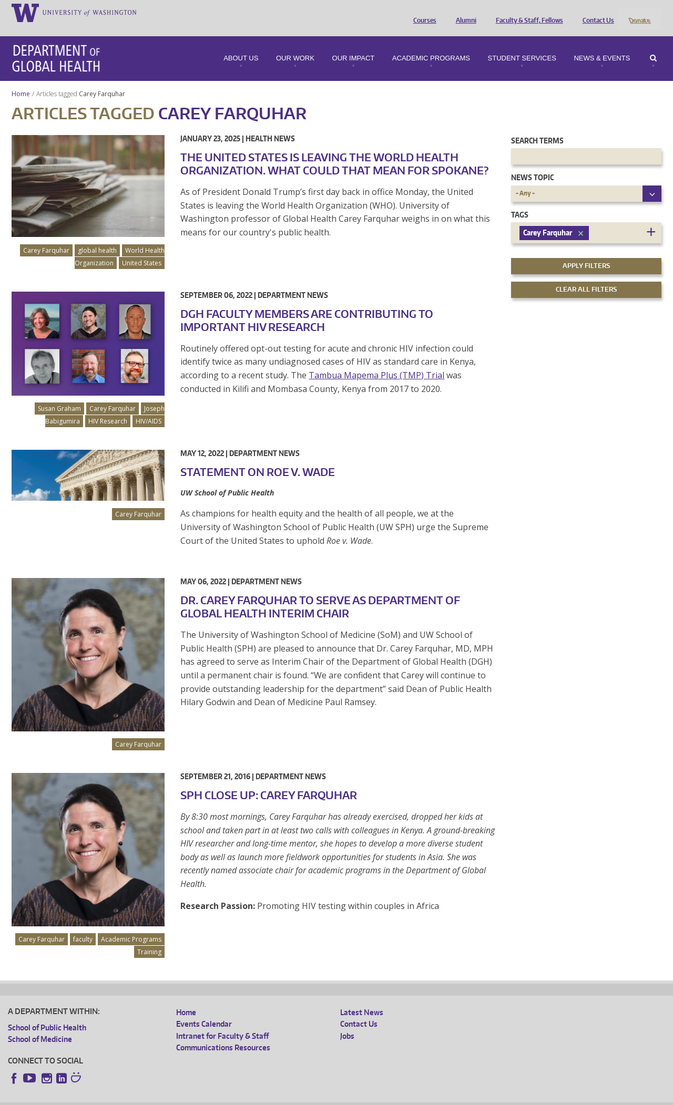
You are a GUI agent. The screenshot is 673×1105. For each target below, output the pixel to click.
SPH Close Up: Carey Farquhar (268, 781)
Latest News (361, 998)
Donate (639, 12)
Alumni (463, 12)
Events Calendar (204, 1010)
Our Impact (353, 44)
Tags (519, 200)
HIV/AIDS (148, 406)
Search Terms (537, 126)
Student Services (522, 44)
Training (149, 937)
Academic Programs (431, 44)
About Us (240, 44)
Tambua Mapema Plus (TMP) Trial (376, 361)
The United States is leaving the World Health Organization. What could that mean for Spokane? (334, 149)
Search (653, 44)
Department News (293, 280)
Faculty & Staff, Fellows (526, 12)
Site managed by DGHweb (252, 1097)
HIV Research (107, 406)
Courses (422, 12)
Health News (270, 124)
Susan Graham (59, 394)
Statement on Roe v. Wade (257, 457)
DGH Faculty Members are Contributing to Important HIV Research (306, 306)
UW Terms (190, 1097)
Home (21, 79)
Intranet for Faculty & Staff (222, 1021)
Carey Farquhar (103, 79)
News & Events (602, 44)
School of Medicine (40, 1025)
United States (141, 248)
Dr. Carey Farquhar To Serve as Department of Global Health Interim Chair (320, 593)
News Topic (532, 163)
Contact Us (595, 12)
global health (97, 236)
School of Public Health (47, 1013)
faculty (83, 925)
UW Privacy (147, 1097)
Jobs (347, 1021)
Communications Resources (223, 1033)
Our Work (295, 44)
